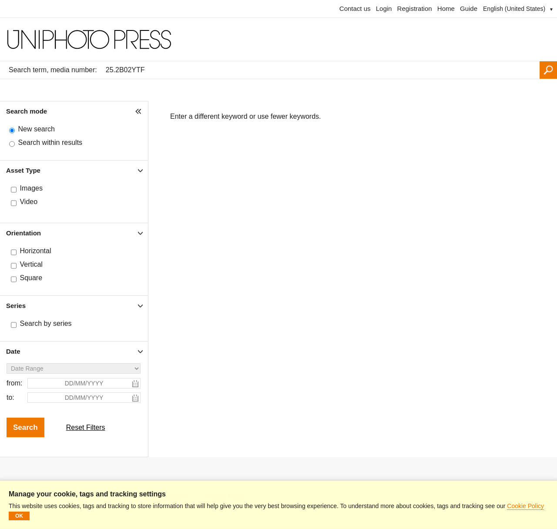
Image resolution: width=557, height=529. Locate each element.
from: (14, 383)
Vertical (31, 264)
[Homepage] (278, 39)
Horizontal (35, 250)
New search (36, 129)
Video (28, 201)
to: (10, 397)
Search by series (45, 323)
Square (31, 277)
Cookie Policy (525, 505)
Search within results (50, 142)
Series (16, 305)
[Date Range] (74, 368)
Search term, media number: (53, 70)
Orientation (23, 233)
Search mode (26, 111)
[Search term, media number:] (320, 70)
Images (31, 188)
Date (13, 351)
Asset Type (23, 170)
